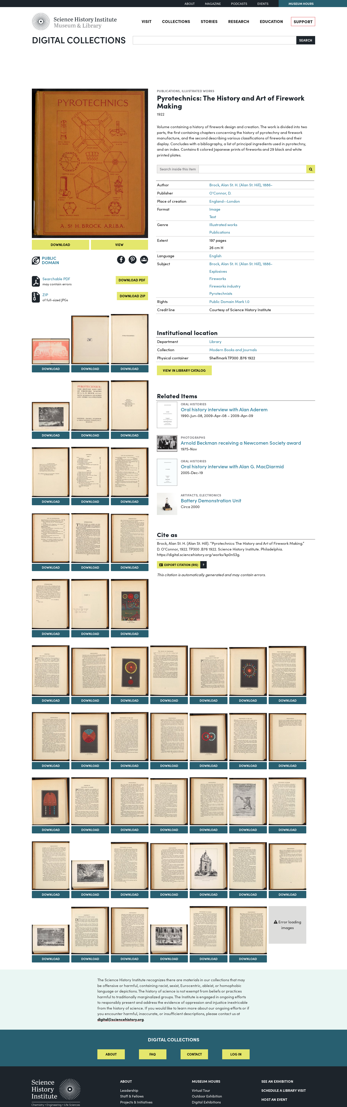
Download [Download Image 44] (288, 894)
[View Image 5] (50, 416)
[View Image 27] (169, 737)
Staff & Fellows (132, 1096)
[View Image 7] (129, 405)
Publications (168, 91)
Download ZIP (132, 295)
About (190, 4)
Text (212, 216)
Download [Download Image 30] (288, 765)
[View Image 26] (129, 736)
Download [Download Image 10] (130, 501)
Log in (235, 1054)
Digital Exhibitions (206, 1102)
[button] (203, 564)
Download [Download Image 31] (51, 829)
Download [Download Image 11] (51, 567)
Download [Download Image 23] (288, 700)
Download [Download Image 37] (288, 829)
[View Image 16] (129, 604)
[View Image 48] (169, 939)
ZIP (45, 294)
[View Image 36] (248, 801)
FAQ (152, 1054)
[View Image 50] (248, 930)
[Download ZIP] (36, 296)
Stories (209, 21)
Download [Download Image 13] (130, 567)
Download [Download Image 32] (90, 829)
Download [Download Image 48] (169, 958)
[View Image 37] (287, 801)
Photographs (193, 437)
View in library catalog (184, 370)
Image (214, 209)
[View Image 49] (208, 930)
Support (303, 21)
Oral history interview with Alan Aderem (224, 409)
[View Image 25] (90, 737)
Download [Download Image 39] (90, 894)
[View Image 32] (90, 801)
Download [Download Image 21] (209, 700)
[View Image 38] (50, 865)
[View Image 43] (248, 866)
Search (305, 40)
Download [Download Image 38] (51, 894)
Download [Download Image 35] (209, 829)
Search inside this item (178, 169)
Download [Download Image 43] (248, 894)
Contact (194, 1054)
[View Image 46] (90, 930)
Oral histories (193, 404)
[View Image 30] (287, 737)
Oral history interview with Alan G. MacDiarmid (232, 466)
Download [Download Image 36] (248, 829)
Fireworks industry (225, 286)
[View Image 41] (169, 866)
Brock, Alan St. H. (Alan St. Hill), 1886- (240, 184)
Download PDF (132, 280)
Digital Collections (79, 39)
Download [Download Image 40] (130, 894)
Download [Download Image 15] (90, 633)
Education (271, 21)
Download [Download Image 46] (90, 958)
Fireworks (217, 278)
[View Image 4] (129, 339)
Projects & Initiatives (136, 1102)
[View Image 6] (90, 406)
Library (215, 341)
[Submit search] (310, 169)
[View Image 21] (208, 672)
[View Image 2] (50, 351)
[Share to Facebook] (121, 260)
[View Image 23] (287, 671)
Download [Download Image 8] (51, 501)
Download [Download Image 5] (51, 435)
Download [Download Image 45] (51, 958)
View (119, 244)
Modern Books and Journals (233, 349)
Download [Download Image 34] (169, 829)
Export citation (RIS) (178, 564)
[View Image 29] (248, 737)
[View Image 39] (90, 875)
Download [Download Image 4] (130, 368)
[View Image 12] (90, 538)
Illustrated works (198, 91)
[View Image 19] (129, 671)
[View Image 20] (169, 671)
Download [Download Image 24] (51, 765)
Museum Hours (301, 3)
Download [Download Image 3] (90, 368)
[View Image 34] (169, 801)
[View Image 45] (50, 939)
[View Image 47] (129, 931)
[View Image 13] (129, 538)
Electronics (210, 495)
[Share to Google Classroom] (144, 260)
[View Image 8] (50, 472)
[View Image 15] (90, 604)
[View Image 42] (208, 866)
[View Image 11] (50, 538)
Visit (146, 21)
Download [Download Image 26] (130, 765)
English (215, 255)
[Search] (215, 40)
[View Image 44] (287, 866)
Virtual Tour (201, 1090)
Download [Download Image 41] (169, 894)
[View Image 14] (50, 604)
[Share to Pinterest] (133, 260)
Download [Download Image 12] (90, 567)
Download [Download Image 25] (90, 765)
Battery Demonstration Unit (211, 500)
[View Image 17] (50, 670)
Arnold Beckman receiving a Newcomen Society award (241, 442)
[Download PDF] (36, 280)
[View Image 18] (90, 672)
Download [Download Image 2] (51, 368)
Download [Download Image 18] (90, 700)
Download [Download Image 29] (248, 765)
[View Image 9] (90, 472)
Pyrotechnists (220, 293)
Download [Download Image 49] (209, 958)
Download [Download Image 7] (130, 435)
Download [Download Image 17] (51, 700)
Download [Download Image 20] (169, 700)
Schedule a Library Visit (283, 1090)
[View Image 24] (50, 736)
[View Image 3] (90, 340)
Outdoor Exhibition (207, 1096)
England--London (224, 201)
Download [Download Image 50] (248, 958)
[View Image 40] (129, 866)
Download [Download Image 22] (248, 700)
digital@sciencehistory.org (120, 1019)
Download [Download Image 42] (209, 894)
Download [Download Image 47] (130, 958)
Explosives (218, 271)
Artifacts (189, 495)
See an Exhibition (277, 1081)
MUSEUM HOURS (206, 1081)
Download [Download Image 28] (209, 765)
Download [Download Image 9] (90, 501)
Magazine (213, 4)
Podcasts (239, 4)
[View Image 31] (50, 801)
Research (238, 21)
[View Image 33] (129, 801)
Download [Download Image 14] (51, 633)
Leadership (129, 1090)
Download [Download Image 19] (130, 700)
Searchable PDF (56, 278)
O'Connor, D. (220, 193)
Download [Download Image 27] (169, 765)
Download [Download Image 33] (130, 829)
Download (60, 244)
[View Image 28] (208, 737)
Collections (176, 21)
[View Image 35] (208, 801)
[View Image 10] (129, 472)
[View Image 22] (248, 671)
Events (262, 4)
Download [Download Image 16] (130, 633)
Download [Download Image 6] (90, 435)
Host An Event (274, 1099)
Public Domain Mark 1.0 (229, 301)
